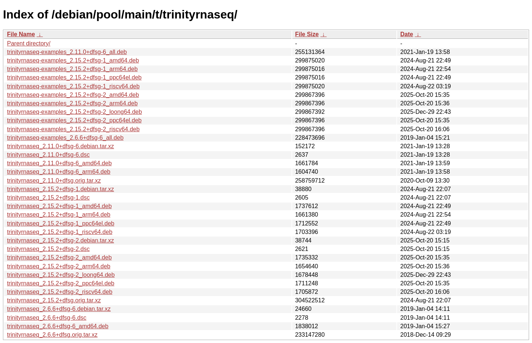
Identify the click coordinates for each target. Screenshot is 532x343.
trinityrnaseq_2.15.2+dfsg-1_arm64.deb (58, 214)
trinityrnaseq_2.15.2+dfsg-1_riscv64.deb (59, 232)
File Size (307, 34)
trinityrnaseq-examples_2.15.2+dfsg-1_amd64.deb (73, 60)
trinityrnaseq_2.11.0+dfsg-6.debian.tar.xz (60, 146)
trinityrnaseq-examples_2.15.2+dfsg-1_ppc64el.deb (74, 77)
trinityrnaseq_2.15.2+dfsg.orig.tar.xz (54, 300)
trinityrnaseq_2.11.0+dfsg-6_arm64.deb (58, 172)
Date (406, 34)
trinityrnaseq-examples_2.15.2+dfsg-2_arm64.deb (72, 103)
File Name (21, 34)
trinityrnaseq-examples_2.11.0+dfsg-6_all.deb (67, 52)
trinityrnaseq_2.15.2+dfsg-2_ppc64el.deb (60, 283)
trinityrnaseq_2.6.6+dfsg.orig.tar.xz (52, 335)
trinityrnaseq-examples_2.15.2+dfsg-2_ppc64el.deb (74, 120)
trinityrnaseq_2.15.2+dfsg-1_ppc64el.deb (60, 223)
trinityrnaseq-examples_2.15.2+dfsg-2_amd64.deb (73, 95)
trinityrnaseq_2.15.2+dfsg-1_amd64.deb (59, 206)
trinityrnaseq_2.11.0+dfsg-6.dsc (48, 155)
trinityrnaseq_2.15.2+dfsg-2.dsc (48, 249)
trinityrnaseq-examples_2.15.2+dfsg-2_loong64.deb (74, 112)
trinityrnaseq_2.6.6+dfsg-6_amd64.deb (57, 326)
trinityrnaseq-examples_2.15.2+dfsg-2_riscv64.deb (73, 129)
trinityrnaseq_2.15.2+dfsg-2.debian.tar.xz (60, 240)
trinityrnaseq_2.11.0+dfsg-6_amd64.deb (59, 163)
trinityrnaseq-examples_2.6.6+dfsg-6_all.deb (65, 138)
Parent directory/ (28, 43)
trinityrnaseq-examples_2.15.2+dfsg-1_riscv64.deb (73, 86)
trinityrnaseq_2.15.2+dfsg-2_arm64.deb (58, 266)
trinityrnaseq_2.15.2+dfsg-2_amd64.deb (59, 257)
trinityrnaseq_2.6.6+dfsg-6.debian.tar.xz (59, 309)
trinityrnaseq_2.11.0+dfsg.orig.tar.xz (54, 180)
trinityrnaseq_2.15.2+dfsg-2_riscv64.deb (59, 292)
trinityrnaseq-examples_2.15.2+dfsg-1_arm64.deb (72, 69)
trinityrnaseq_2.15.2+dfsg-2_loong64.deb (61, 275)
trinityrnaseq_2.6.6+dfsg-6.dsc (46, 318)
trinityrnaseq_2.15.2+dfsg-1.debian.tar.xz (60, 189)
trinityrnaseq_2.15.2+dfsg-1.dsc (48, 197)
